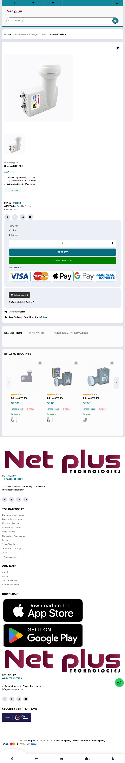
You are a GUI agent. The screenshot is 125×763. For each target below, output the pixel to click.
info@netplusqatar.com (13, 489)
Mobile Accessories (11, 527)
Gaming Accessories (12, 519)
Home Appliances (10, 523)
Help (116, 3)
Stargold (35, 34)
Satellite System (20, 34)
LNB (44, 34)
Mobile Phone (8, 531)
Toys (4, 552)
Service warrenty (10, 580)
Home (7, 34)
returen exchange (10, 584)
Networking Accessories (13, 536)
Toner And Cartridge (12, 548)
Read (45, 317)
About (5, 572)
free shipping (12, 190)
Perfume (6, 540)
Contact (6, 576)
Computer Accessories (13, 515)
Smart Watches (9, 544)
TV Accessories (9, 557)
